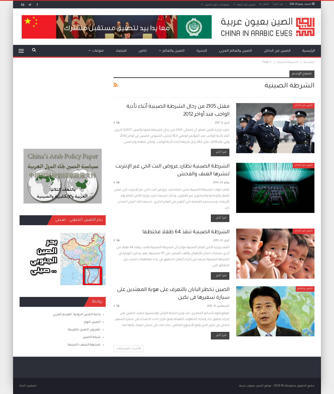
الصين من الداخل (277, 51)
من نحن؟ (278, 4)
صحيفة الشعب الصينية (84, 345)
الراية (23, 385)
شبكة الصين (91, 337)
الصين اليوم (92, 322)
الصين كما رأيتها (246, 5)
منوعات (98, 51)
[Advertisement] (63, 103)
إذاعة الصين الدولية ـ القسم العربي (76, 315)
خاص (143, 51)
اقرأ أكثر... (220, 152)
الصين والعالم (173, 51)
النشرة (201, 51)
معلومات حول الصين (217, 5)
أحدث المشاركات (128, 348)
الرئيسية (308, 51)
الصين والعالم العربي (235, 51)
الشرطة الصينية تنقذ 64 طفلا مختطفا (186, 232)
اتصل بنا (264, 4)
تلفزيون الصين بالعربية (84, 330)
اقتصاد (121, 51)
